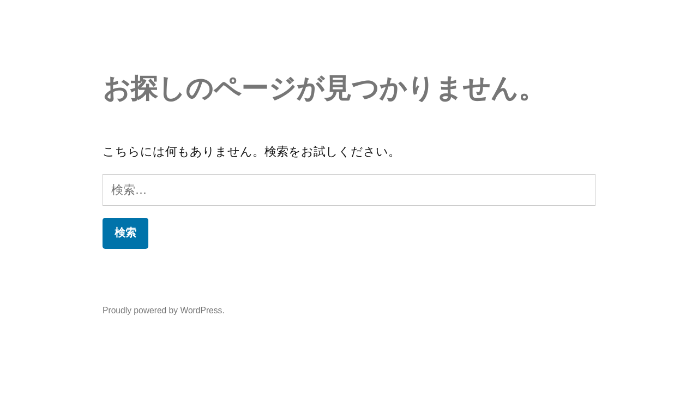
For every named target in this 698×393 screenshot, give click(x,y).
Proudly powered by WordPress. (164, 310)
